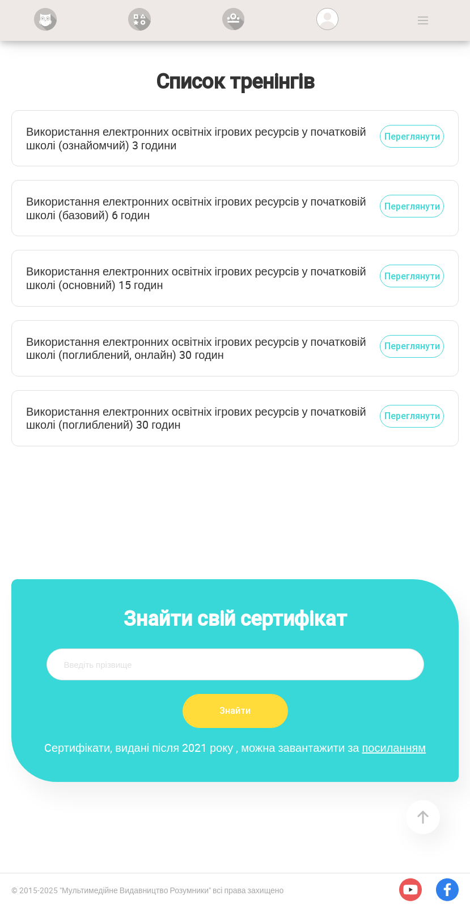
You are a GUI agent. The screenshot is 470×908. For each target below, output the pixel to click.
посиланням (394, 747)
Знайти (235, 710)
